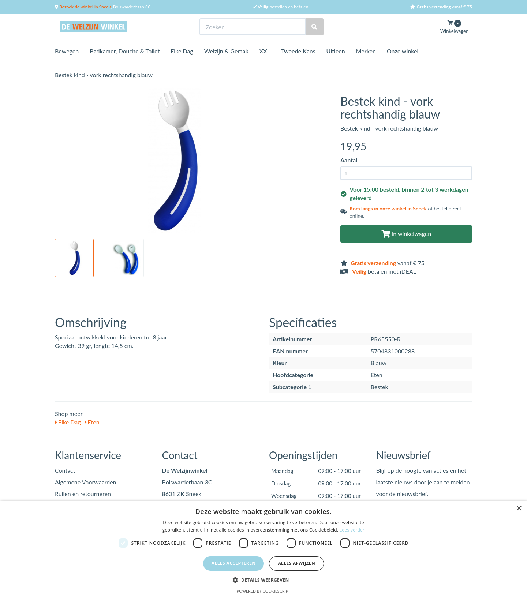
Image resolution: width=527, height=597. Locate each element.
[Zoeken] (314, 26)
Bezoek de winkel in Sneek (84, 7)
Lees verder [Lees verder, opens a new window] (352, 530)
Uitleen (335, 51)
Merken (366, 51)
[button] (263, 579)
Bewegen (67, 51)
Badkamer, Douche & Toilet (125, 51)
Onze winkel (403, 51)
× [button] (519, 508)
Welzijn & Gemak (226, 51)
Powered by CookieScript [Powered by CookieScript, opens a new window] (264, 591)
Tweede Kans (298, 51)
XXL (264, 51)
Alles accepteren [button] (234, 563)
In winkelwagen (406, 233)
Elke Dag (182, 51)
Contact (65, 470)
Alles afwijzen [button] (296, 563)
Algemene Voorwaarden (85, 481)
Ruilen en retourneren (83, 493)
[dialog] (263, 549)
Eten (92, 421)
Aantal (348, 160)
